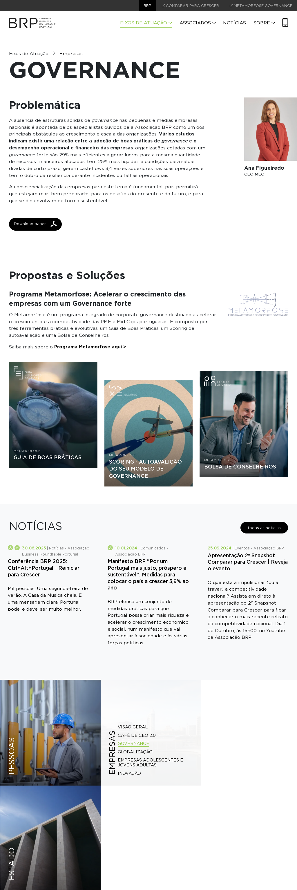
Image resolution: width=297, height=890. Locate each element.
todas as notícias (264, 528)
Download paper (35, 224)
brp (147, 5)
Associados (198, 23)
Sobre (264, 23)
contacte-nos (148, 844)
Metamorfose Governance (261, 5)
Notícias (234, 23)
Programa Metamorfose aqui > (90, 346)
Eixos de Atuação (146, 23)
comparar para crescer (190, 5)
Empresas (71, 53)
